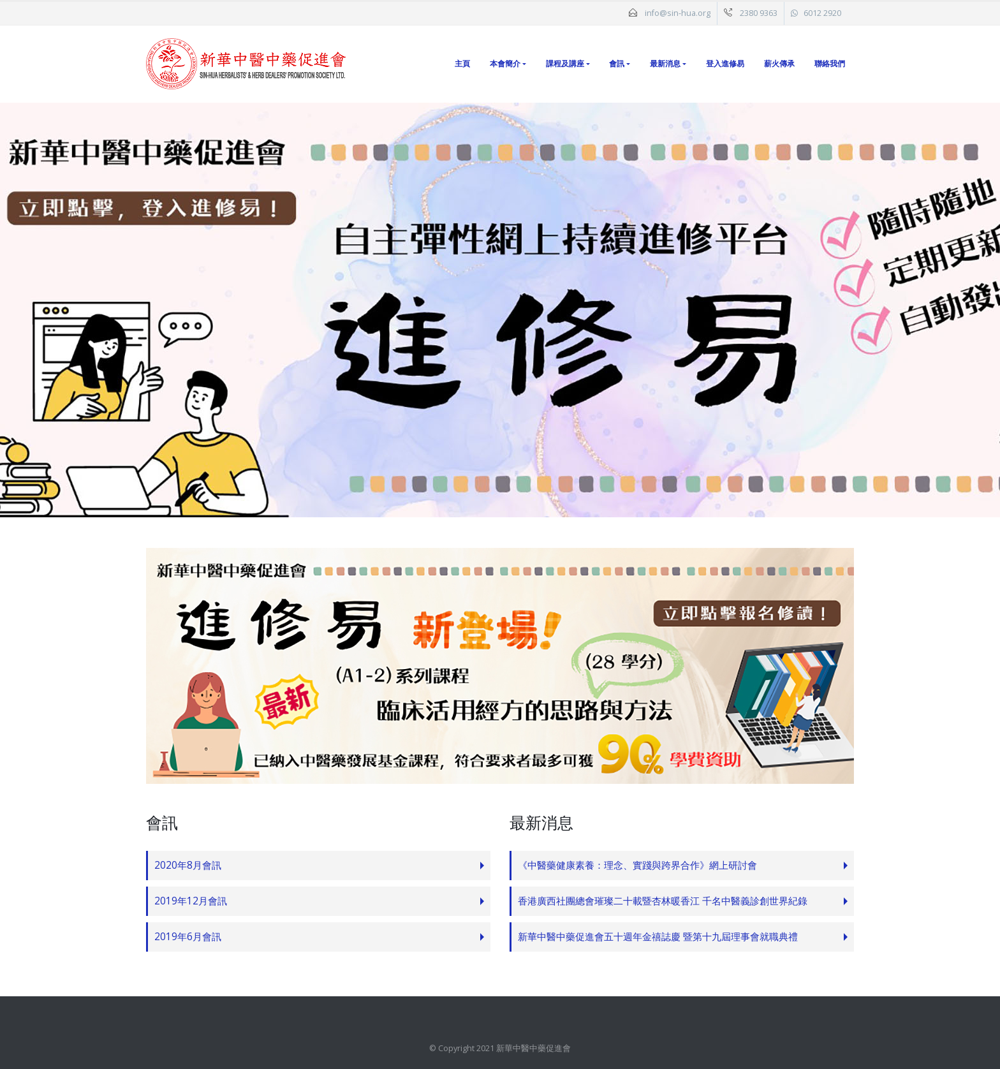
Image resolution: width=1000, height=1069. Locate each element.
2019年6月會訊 (187, 936)
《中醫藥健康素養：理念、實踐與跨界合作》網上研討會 (637, 865)
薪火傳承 (779, 63)
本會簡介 (505, 63)
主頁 (462, 63)
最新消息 (665, 63)
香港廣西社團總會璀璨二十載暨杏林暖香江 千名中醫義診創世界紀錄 (662, 901)
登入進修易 (725, 63)
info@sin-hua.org (677, 13)
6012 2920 (822, 13)
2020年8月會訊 (187, 865)
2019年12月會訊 (190, 901)
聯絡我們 (829, 63)
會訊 (616, 63)
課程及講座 (565, 63)
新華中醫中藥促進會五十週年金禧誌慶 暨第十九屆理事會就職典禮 (658, 936)
